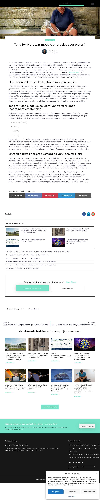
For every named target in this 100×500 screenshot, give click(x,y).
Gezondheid (50, 41)
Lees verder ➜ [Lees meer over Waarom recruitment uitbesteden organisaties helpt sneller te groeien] (9, 393)
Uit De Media (73, 452)
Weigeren (72, 492)
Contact (93, 446)
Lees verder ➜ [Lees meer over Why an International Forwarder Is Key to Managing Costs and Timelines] (55, 395)
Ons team (72, 449)
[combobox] (71, 4)
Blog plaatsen (85, 446)
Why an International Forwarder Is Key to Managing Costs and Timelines (60, 389)
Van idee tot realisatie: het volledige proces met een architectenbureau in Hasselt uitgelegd (33, 232)
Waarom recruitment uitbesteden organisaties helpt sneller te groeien (30, 266)
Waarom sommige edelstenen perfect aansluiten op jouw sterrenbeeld (77, 242)
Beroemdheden (74, 446)
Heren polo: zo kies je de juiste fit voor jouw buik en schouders (78, 231)
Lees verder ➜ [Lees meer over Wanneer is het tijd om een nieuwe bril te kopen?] (32, 393)
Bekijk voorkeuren (89, 492)
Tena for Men (73, 74)
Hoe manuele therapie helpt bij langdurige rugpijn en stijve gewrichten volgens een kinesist (84, 390)
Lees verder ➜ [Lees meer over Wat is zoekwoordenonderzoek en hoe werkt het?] (55, 362)
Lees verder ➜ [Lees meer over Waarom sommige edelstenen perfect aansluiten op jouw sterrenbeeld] (78, 364)
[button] (96, 474)
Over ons (79, 449)
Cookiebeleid (71, 496)
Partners (87, 449)
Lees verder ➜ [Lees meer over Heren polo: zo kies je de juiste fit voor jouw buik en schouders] (32, 362)
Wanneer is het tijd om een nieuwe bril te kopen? (23, 270)
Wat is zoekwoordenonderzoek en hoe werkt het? (33, 242)
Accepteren (56, 492)
